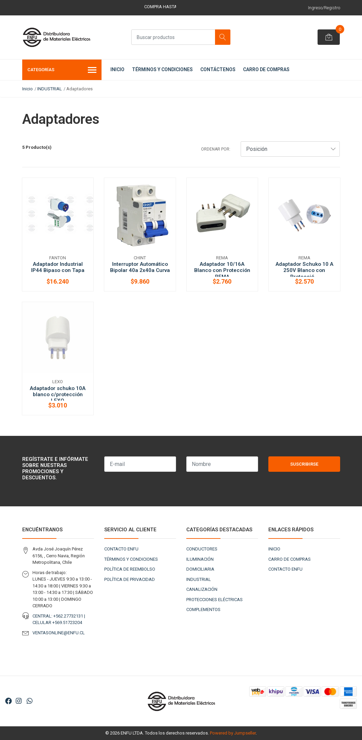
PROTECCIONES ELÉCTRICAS (214, 599)
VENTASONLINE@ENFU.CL (58, 632)
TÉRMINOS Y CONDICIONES (162, 69)
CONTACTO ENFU (121, 548)
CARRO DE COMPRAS (266, 69)
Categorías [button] (62, 70)
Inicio (27, 88)
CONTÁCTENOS (218, 69)
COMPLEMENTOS (203, 609)
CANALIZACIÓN (201, 589)
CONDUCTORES (201, 548)
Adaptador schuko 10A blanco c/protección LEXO (57, 394)
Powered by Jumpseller (233, 733)
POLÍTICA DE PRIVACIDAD (129, 579)
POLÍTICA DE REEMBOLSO (129, 569)
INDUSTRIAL (49, 88)
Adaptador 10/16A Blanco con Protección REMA (222, 270)
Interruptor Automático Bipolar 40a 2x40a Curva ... (140, 270)
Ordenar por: (215, 149)
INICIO (117, 69)
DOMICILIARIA (200, 569)
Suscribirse (304, 464)
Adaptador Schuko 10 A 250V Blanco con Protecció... (304, 270)
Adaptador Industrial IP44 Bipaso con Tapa (57, 267)
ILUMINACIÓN (200, 559)
